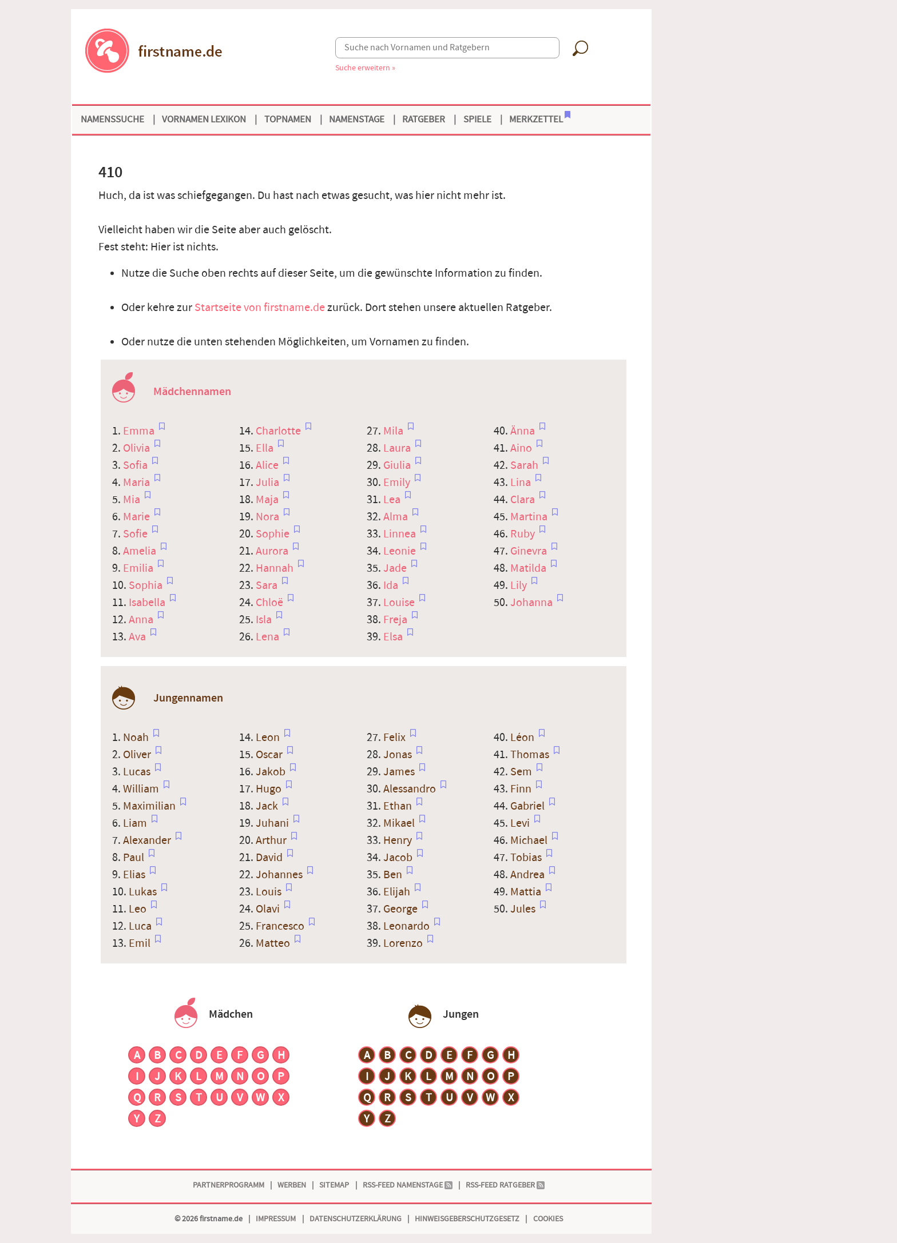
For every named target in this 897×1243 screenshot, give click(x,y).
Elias (135, 874)
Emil (141, 943)
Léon (523, 737)
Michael (530, 840)
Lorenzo (404, 943)
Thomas (530, 754)
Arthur (272, 840)
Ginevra (529, 551)
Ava (138, 637)
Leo (139, 909)
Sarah (525, 465)
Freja (396, 619)
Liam (136, 823)
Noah (137, 737)
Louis (270, 892)
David (270, 857)
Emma (140, 431)
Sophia (147, 585)
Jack (268, 806)
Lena (268, 637)
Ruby (523, 534)
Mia (132, 499)
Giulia (398, 465)
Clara (523, 499)
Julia (268, 482)
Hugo (270, 789)
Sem (522, 771)
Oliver (138, 754)
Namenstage (356, 119)
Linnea (400, 534)
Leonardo (407, 926)
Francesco (281, 926)
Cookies (548, 1218)
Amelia (140, 551)
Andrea (528, 874)
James (400, 771)
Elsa (394, 637)
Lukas (144, 892)
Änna (523, 431)
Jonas (398, 754)
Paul (134, 857)
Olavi (269, 909)
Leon (269, 737)
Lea (393, 499)
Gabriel (528, 806)
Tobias (527, 857)
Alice (268, 465)
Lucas (138, 771)
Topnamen (287, 119)
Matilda (529, 568)
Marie (137, 516)
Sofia (136, 465)
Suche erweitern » (365, 67)
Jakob (272, 771)
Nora (268, 516)
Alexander (148, 840)
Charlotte (279, 431)
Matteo (274, 943)
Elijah (397, 892)
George (401, 909)
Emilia (139, 568)
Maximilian (150, 806)
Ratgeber (423, 119)
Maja (268, 499)
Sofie (136, 534)
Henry (398, 840)
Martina (530, 516)
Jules (524, 909)
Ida (391, 585)
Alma (396, 516)
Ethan (398, 806)
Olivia (137, 448)
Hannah (276, 568)
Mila (394, 431)
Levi (521, 823)
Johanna (532, 602)
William (142, 789)
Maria (137, 482)
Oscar (270, 754)
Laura (398, 448)
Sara (268, 585)
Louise (400, 602)
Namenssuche (112, 119)
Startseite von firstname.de (260, 307)
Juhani (273, 823)
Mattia (526, 892)
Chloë (270, 602)
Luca (141, 926)
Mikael (400, 823)
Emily (397, 482)
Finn (522, 789)
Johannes (280, 874)
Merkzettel (539, 118)
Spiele (477, 119)
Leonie (400, 551)
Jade (396, 568)
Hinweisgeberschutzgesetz (467, 1218)
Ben (393, 874)
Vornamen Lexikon (204, 119)
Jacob (399, 857)
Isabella (148, 602)
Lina (521, 482)
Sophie (274, 534)
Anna (142, 619)
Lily (519, 585)
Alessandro (410, 789)
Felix (395, 737)
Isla (265, 619)
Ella (266, 448)
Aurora (273, 551)
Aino (522, 448)
